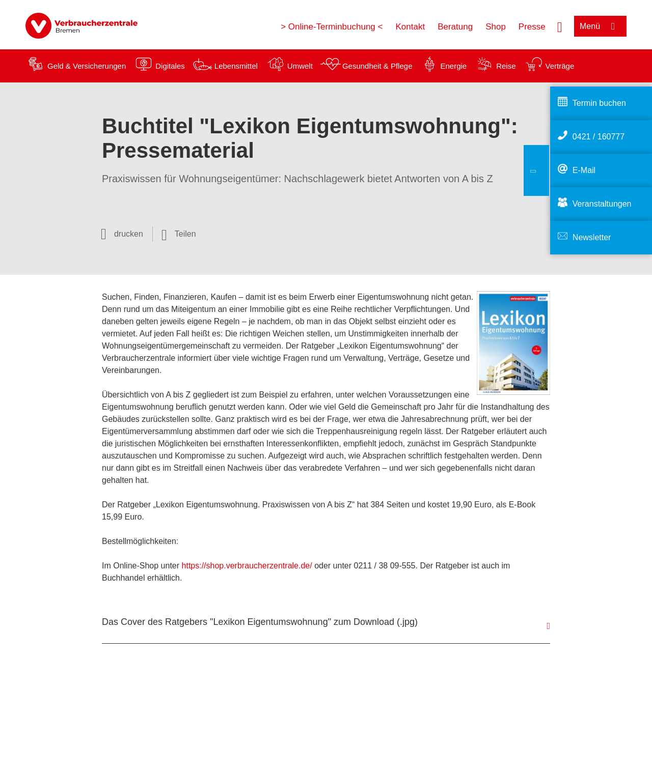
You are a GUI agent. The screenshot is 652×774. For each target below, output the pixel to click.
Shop (495, 27)
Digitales (170, 66)
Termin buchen (599, 103)
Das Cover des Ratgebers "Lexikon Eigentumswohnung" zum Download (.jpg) (260, 622)
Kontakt (410, 27)
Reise (505, 66)
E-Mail (584, 170)
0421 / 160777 (598, 136)
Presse (532, 27)
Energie (453, 66)
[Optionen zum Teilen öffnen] (178, 234)
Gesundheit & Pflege (377, 66)
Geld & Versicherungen (86, 66)
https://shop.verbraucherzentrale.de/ (247, 565)
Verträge (560, 66)
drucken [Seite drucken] (128, 234)
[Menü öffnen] (600, 26)
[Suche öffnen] (559, 26)
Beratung (455, 27)
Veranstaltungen (602, 203)
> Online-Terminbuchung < (332, 27)
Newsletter (592, 237)
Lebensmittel (236, 66)
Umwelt (300, 66)
